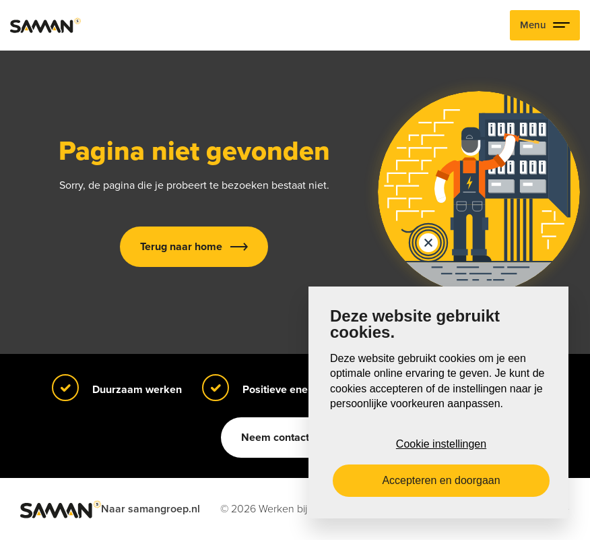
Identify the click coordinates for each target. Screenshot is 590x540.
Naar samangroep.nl (150, 509)
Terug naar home (181, 246)
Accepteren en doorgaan (441, 480)
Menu (545, 25)
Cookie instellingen (441, 444)
